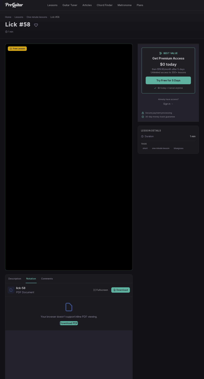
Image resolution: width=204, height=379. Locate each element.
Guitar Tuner (69, 5)
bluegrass (178, 148)
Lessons (52, 5)
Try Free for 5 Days (168, 80)
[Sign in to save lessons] (36, 25)
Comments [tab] (47, 278)
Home (8, 17)
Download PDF (69, 323)
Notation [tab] (31, 278)
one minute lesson (160, 148)
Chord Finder (105, 5)
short (145, 148)
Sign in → (168, 103)
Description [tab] (14, 278)
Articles (87, 5)
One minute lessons (37, 17)
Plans (140, 5)
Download (120, 290)
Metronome (125, 5)
